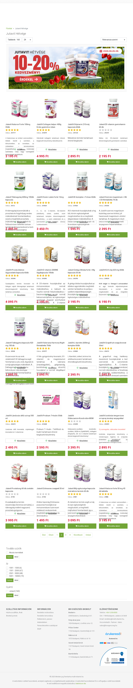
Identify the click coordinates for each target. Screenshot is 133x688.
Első (44, 535)
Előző (51, 535)
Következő (78, 535)
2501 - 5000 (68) (16, 573)
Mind (16, 557)
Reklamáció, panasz (44, 619)
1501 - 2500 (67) (16, 570)
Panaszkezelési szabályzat (47, 625)
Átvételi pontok (11, 616)
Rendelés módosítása (45, 612)
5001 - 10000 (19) (16, 576)
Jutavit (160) (14, 591)
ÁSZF (39, 629)
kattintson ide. (81, 683)
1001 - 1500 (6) (15, 568)
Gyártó (9, 587)
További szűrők (13, 548)
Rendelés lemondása (45, 616)
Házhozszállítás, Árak (14, 612)
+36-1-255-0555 (111, 612)
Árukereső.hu (113, 638)
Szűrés (9, 557)
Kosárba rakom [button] (19, 162)
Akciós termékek (16, 553)
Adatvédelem (42, 622)
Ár (7, 563)
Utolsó (88, 535)
